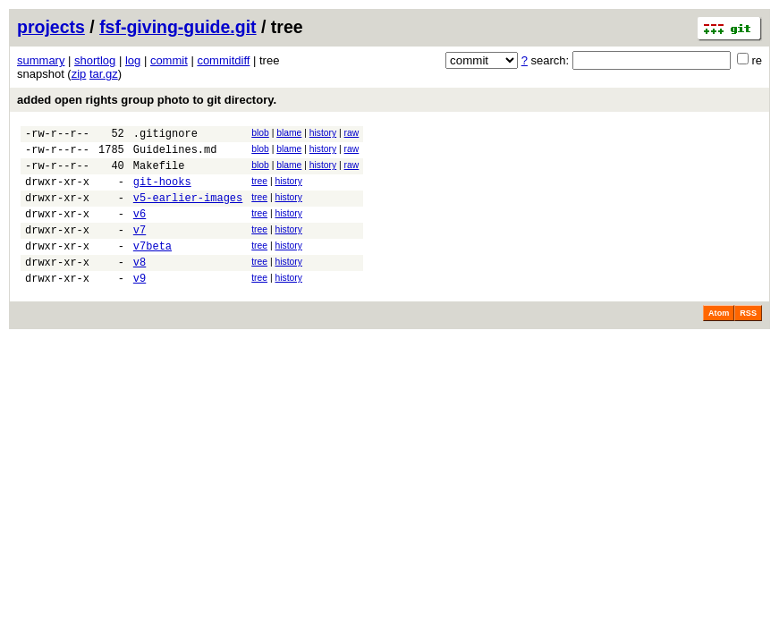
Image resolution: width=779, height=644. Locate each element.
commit (169, 60)
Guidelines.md (175, 154)
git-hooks (162, 191)
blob (260, 133)
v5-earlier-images (187, 210)
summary (40, 60)
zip (79, 73)
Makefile (159, 173)
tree (259, 189)
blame (288, 133)
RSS (748, 339)
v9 (139, 304)
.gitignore (165, 135)
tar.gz (103, 73)
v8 (139, 285)
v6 (139, 229)
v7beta (152, 267)
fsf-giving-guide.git (177, 27)
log (132, 60)
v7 (139, 248)
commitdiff (223, 60)
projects (51, 27)
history (322, 133)
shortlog (94, 60)
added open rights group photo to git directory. (146, 99)
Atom (718, 339)
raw (352, 133)
